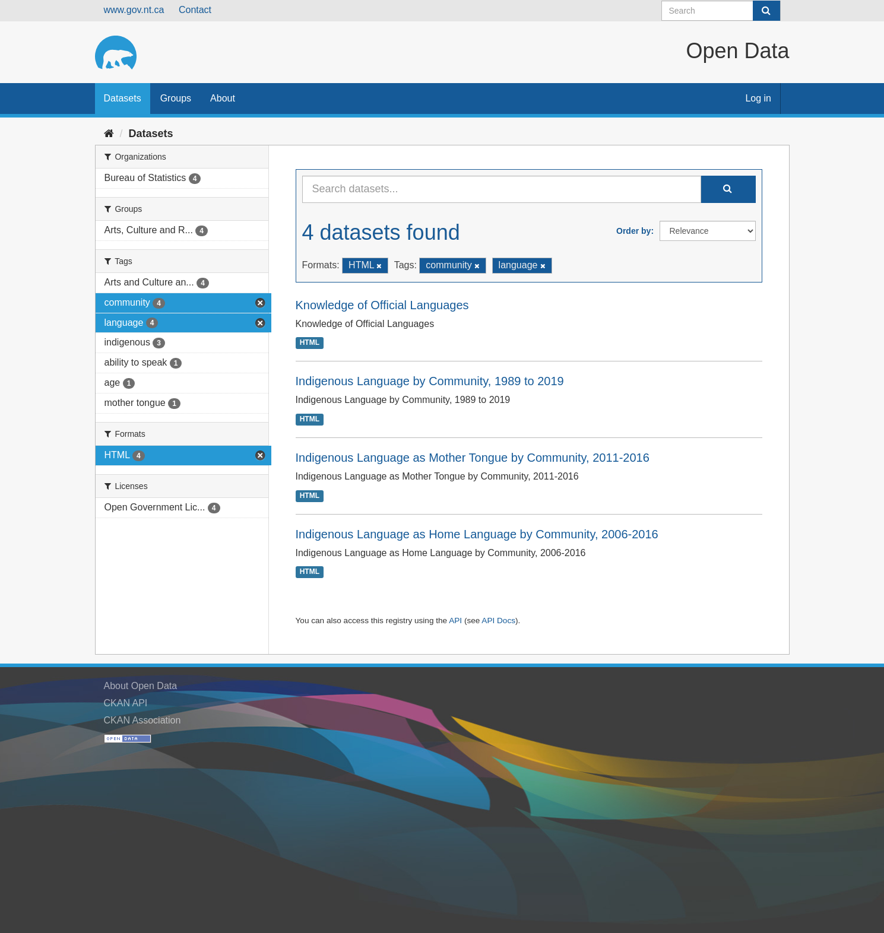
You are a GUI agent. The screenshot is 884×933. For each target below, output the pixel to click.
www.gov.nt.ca (134, 10)
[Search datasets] (721, 11)
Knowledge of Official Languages (382, 305)
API (455, 620)
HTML (309, 343)
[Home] (109, 133)
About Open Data (141, 686)
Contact (195, 10)
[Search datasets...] (501, 189)
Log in (758, 98)
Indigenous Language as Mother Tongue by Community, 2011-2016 (472, 457)
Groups (175, 98)
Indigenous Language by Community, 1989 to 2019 (430, 381)
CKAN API (126, 703)
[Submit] (766, 11)
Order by (633, 231)
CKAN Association (142, 720)
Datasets (122, 98)
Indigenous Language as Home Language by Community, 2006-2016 (477, 534)
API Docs (498, 620)
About (222, 98)
